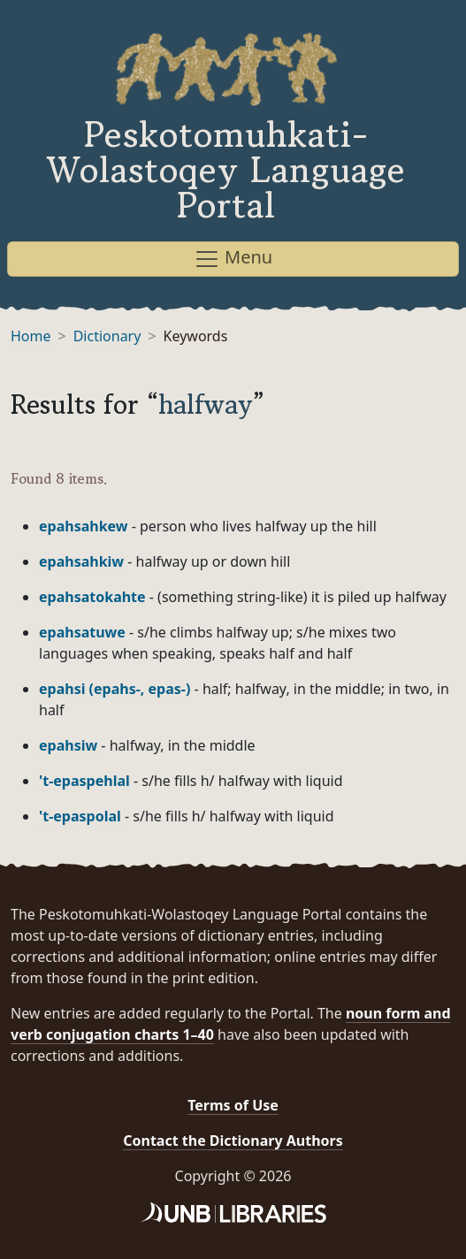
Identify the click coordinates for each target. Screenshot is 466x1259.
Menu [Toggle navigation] (233, 258)
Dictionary (107, 336)
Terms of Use (233, 1105)
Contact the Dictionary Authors (233, 1140)
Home (31, 336)
